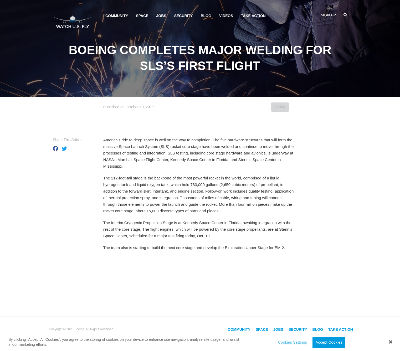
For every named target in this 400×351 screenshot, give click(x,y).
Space (142, 16)
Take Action (253, 16)
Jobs (161, 16)
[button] (390, 341)
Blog (206, 16)
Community (116, 16)
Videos (226, 16)
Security (183, 16)
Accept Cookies (329, 342)
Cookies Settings (292, 342)
